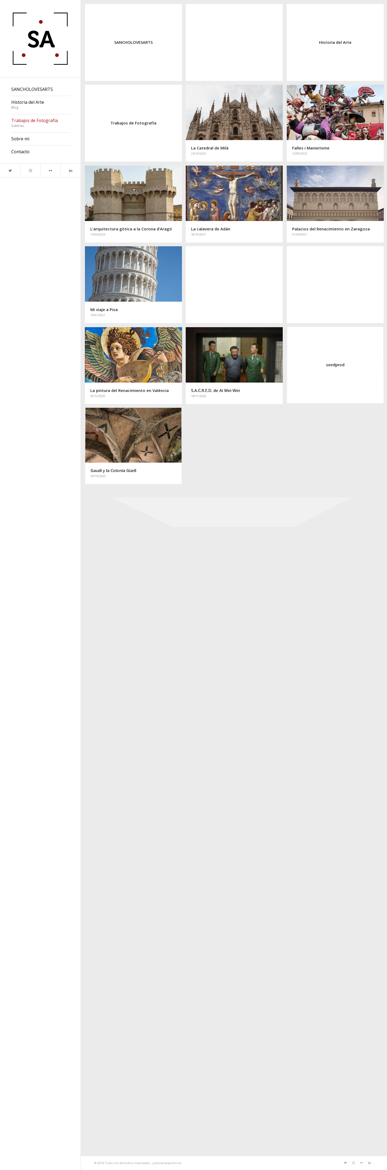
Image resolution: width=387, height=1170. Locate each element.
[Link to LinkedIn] (70, 170)
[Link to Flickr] (50, 170)
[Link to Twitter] (10, 170)
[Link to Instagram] (30, 170)
